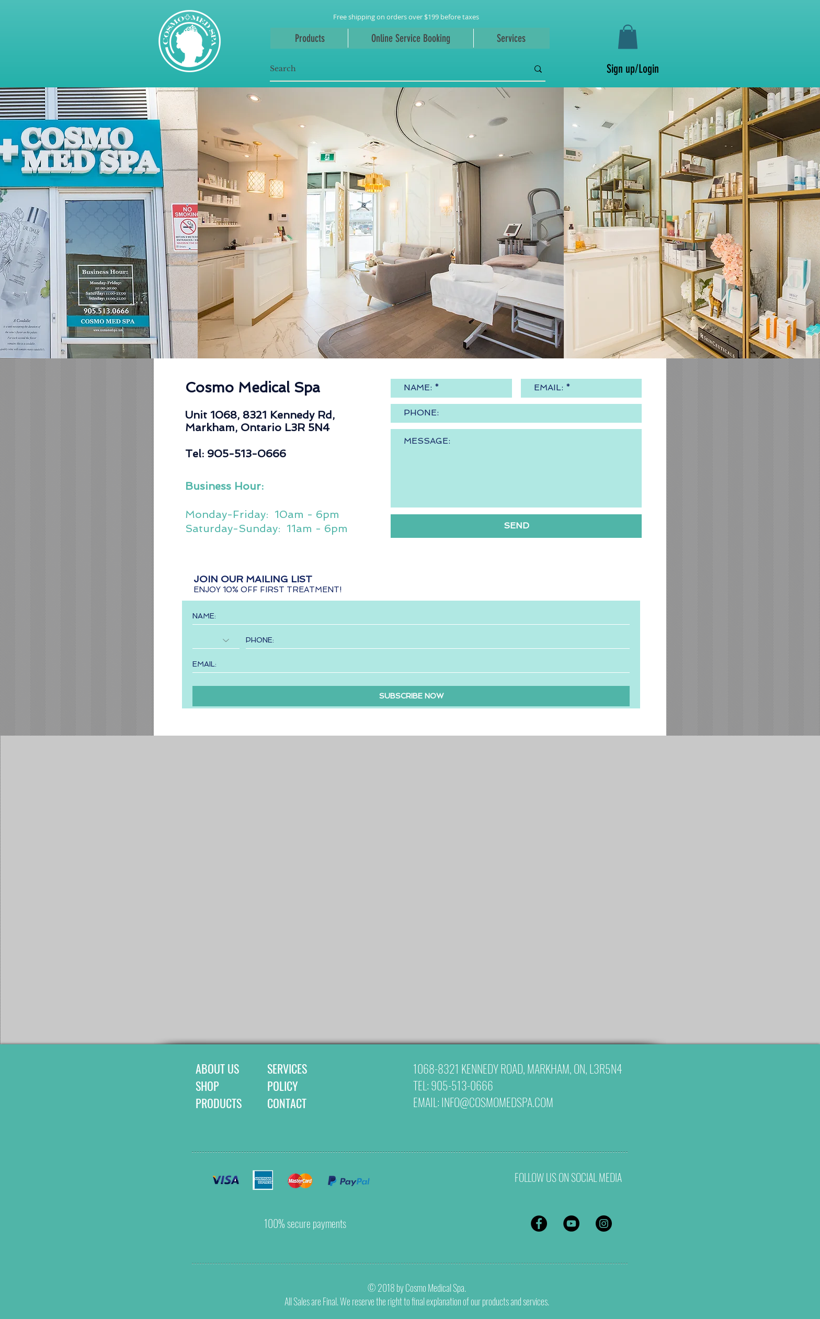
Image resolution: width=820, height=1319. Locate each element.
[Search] (391, 69)
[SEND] (516, 526)
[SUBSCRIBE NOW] (411, 696)
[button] (628, 37)
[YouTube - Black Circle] (571, 1223)
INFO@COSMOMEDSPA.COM (497, 1101)
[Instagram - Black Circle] (604, 1223)
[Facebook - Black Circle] (539, 1223)
